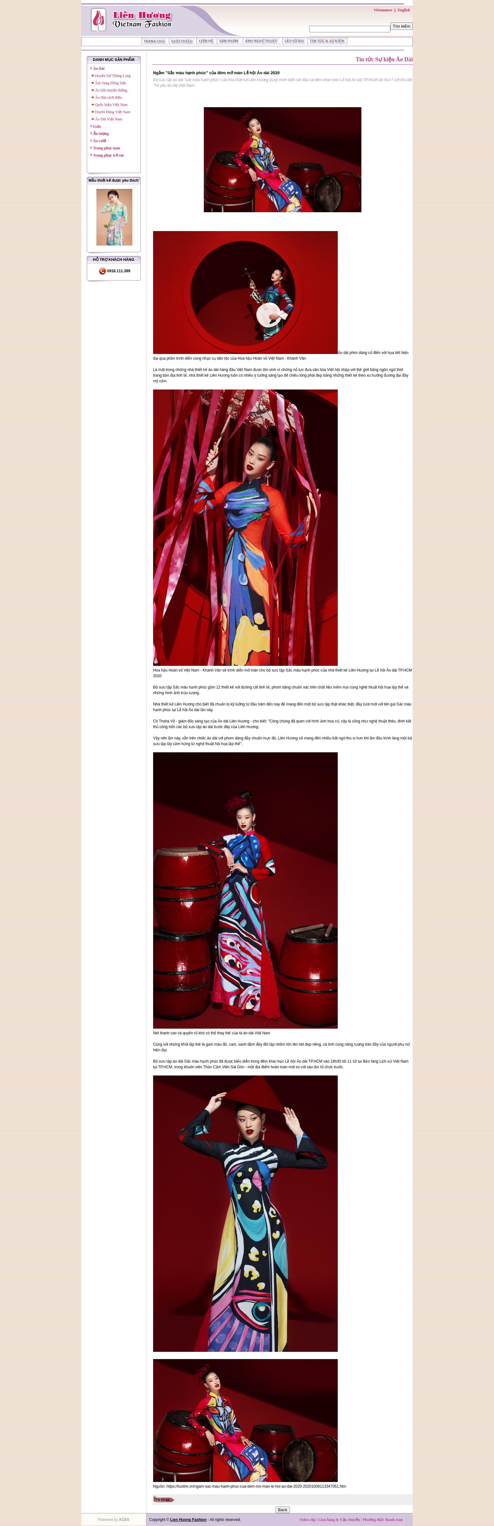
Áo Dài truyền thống (111, 90)
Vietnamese (383, 10)
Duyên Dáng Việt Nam (112, 112)
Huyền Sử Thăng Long (113, 76)
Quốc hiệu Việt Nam (111, 104)
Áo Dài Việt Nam (108, 119)
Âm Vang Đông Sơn (110, 83)
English (404, 10)
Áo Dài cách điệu (108, 97)
